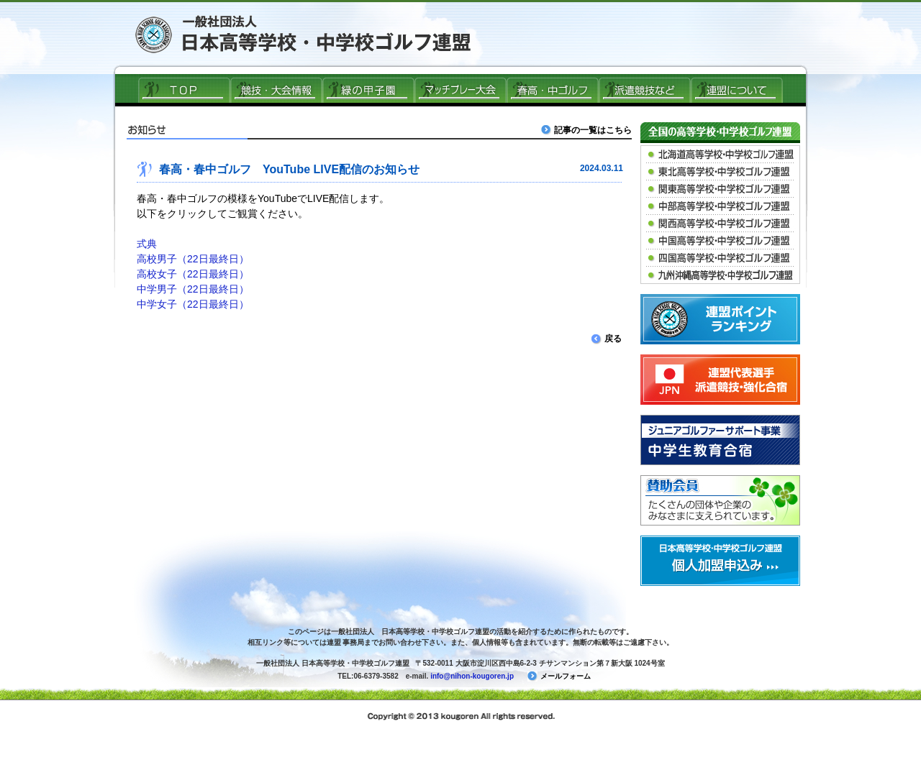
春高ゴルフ (553, 89)
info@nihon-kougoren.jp (472, 676)
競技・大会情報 (276, 89)
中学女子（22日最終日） (193, 304)
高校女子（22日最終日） (193, 274)
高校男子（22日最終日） (193, 259)
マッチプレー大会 (460, 89)
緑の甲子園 (368, 89)
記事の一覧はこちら (588, 129)
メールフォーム (559, 676)
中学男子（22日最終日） (193, 289)
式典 (147, 243)
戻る (606, 339)
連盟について (737, 89)
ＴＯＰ (184, 89)
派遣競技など (645, 89)
